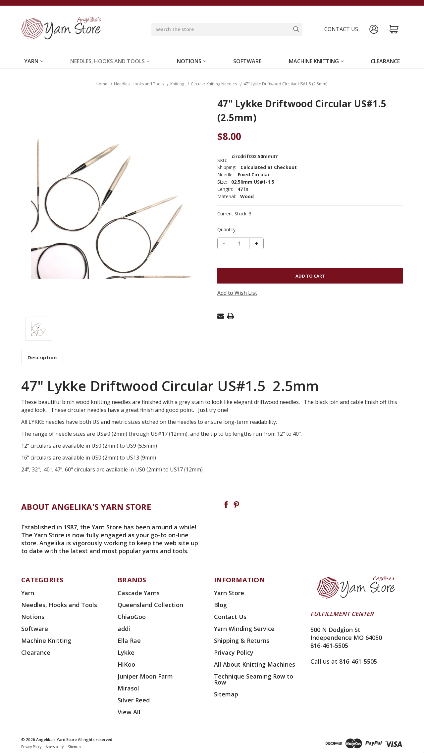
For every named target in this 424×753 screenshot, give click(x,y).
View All (129, 712)
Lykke (126, 652)
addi (124, 629)
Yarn (33, 61)
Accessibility (55, 746)
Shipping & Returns (241, 640)
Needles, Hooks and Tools (109, 61)
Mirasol (128, 688)
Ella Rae (129, 640)
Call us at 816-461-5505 (343, 661)
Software (247, 61)
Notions (191, 61)
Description (42, 357)
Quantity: (227, 229)
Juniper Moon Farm (145, 676)
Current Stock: (234, 213)
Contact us (341, 29)
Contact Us (230, 617)
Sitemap (226, 694)
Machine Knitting (316, 61)
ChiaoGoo (132, 617)
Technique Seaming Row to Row (253, 679)
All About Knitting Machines (254, 664)
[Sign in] (374, 29)
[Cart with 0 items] (394, 29)
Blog (220, 605)
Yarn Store (229, 593)
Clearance (385, 61)
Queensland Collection (150, 605)
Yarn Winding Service (244, 629)
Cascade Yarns (139, 593)
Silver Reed (134, 700)
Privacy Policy (233, 652)
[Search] (296, 29)
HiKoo (126, 664)
